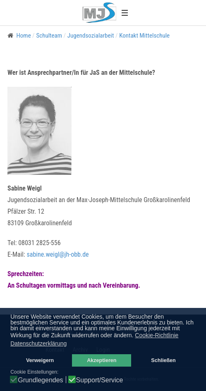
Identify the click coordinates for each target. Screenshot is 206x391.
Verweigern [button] (40, 360)
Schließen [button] (163, 360)
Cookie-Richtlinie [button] (156, 335)
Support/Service (99, 380)
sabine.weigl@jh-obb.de (57, 254)
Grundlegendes (40, 380)
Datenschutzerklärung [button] (38, 343)
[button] (124, 12)
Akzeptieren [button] (101, 360)
